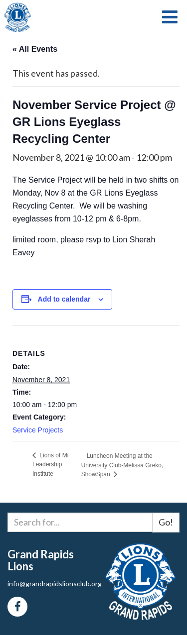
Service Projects (37, 430)
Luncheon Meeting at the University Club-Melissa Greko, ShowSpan (122, 464)
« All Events (34, 49)
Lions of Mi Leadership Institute (50, 464)
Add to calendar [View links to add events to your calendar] (64, 299)
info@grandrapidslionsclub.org (54, 583)
